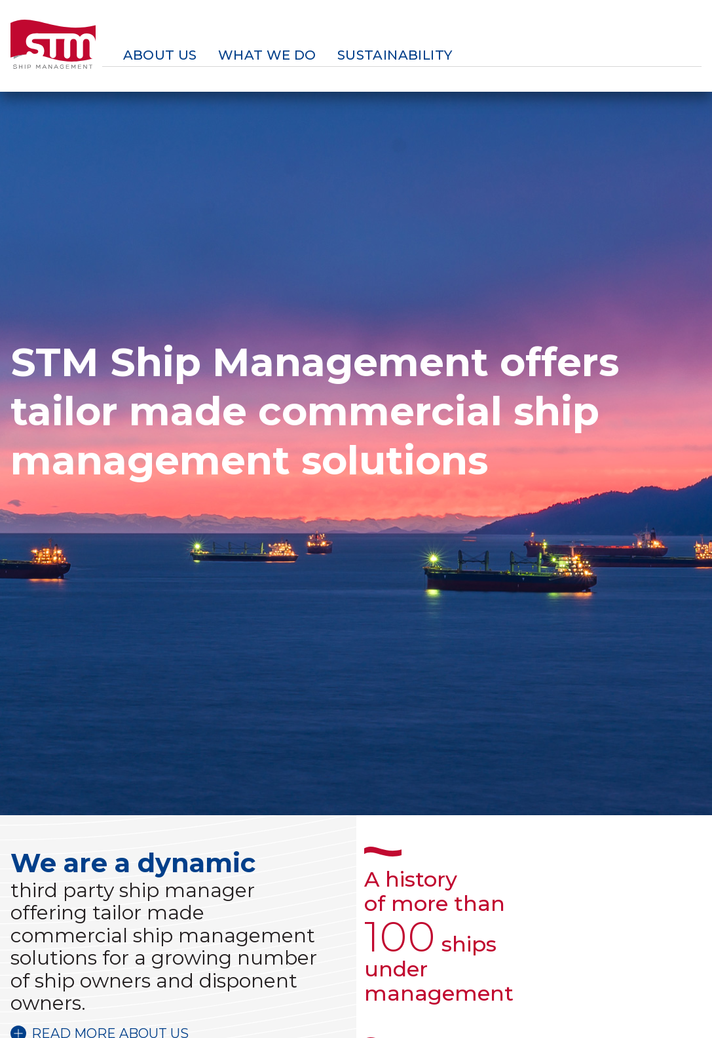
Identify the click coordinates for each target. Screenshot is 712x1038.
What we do (267, 55)
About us (160, 55)
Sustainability (395, 55)
